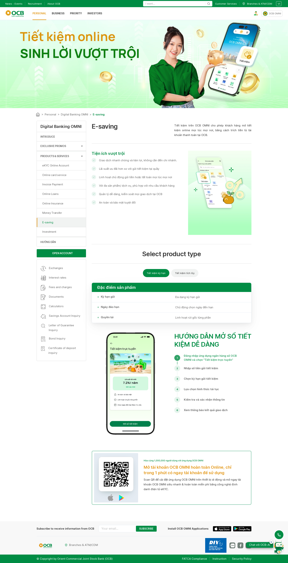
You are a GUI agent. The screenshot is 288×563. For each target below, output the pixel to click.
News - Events (13, 3)
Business (58, 13)
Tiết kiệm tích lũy (185, 273)
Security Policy (241, 558)
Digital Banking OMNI (74, 114)
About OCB (53, 3)
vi (279, 3)
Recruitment (35, 3)
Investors (94, 13)
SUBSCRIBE (146, 528)
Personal (39, 13)
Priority (76, 13)
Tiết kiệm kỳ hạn (156, 273)
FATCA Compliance (194, 558)
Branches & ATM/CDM (81, 545)
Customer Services (226, 3)
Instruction (219, 558)
